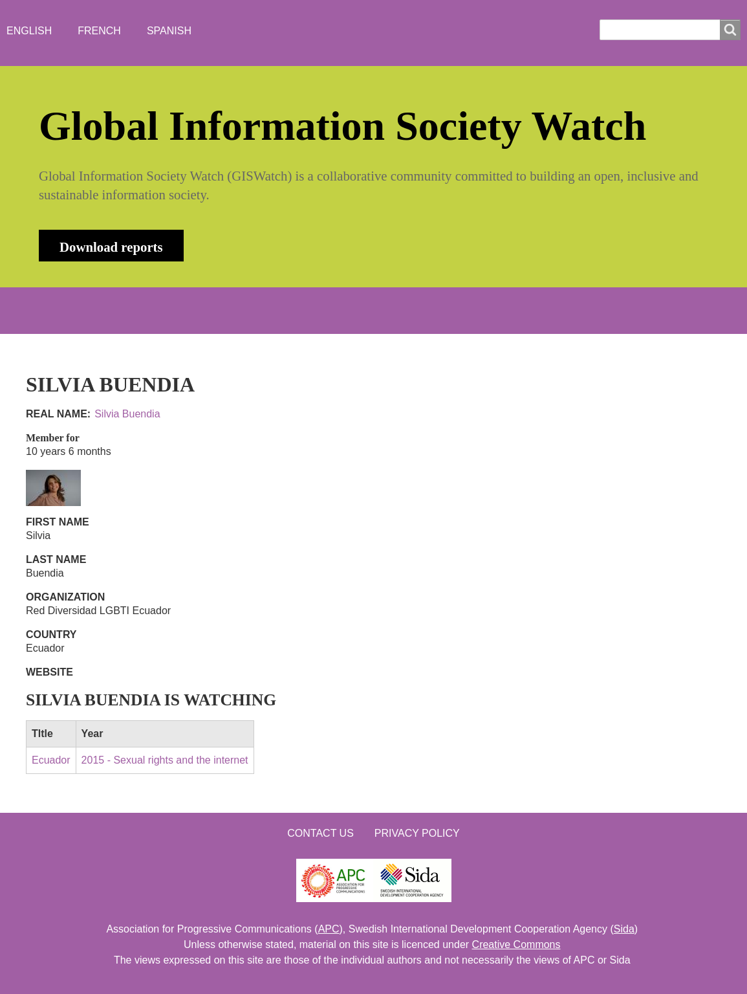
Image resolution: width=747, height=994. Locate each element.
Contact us (320, 833)
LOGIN (456, 310)
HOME (67, 310)
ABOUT (129, 310)
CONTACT (386, 310)
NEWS (191, 310)
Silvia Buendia (127, 413)
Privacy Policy (417, 833)
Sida (624, 928)
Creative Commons (516, 944)
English (29, 30)
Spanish (169, 30)
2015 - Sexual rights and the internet (164, 760)
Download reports (111, 246)
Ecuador (51, 760)
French (99, 30)
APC (329, 928)
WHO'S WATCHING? (284, 310)
